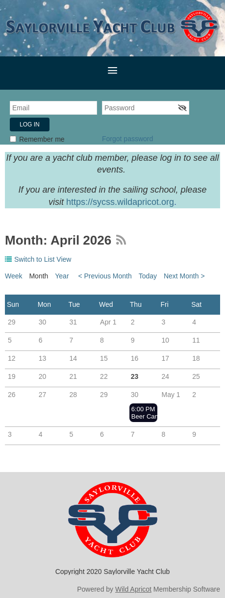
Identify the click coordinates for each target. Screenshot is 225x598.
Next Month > (184, 276)
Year (62, 276)
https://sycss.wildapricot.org (120, 202)
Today (148, 276)
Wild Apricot (133, 589)
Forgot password (127, 139)
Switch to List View (42, 259)
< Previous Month (104, 276)
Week (14, 276)
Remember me (42, 139)
